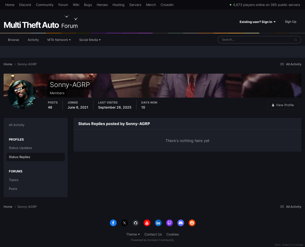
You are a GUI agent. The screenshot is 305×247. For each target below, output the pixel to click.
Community (45, 5)
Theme (133, 234)
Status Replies (19, 157)
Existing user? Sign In (258, 22)
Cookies (172, 234)
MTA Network (59, 40)
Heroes (102, 5)
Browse (13, 40)
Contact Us (153, 234)
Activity (33, 40)
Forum (63, 5)
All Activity (16, 125)
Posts (13, 189)
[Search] (239, 39)
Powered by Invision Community (152, 240)
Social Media (90, 40)
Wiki (76, 5)
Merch (151, 5)
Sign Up (290, 21)
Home (9, 5)
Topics (13, 180)
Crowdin (167, 5)
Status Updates (20, 148)
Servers (135, 5)
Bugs (88, 5)
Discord (25, 5)
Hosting (118, 5)
